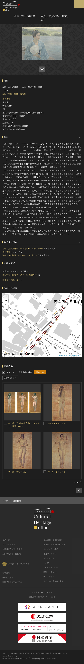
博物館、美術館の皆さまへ (54, 544)
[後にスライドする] (78, 482)
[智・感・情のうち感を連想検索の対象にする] (44, 471)
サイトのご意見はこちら (53, 581)
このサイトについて (51, 567)
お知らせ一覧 (48, 558)
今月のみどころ (49, 553)
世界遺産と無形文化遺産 (12, 549)
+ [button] (6, 297)
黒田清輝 (6, 99)
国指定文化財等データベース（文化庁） (20, 255)
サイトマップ (48, 576)
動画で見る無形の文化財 (12, 582)
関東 (16, 93)
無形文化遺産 (7, 577)
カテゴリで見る (8, 544)
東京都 (23, 93)
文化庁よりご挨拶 (50, 549)
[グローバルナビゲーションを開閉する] (79, 4)
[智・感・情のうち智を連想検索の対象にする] (5, 471)
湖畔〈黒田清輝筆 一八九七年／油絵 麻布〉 (23, 248)
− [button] (6, 301)
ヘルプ (46, 562)
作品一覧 (6, 540)
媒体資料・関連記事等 (52, 540)
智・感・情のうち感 (56, 471)
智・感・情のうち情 (56, 423)
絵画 (4, 93)
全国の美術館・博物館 (11, 553)
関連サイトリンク (50, 572)
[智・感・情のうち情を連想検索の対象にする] (44, 423)
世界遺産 (6, 573)
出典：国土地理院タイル (72, 355)
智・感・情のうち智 (17, 471)
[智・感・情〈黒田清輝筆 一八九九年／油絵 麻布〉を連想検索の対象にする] (5, 423)
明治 (10, 93)
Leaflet (60, 355)
